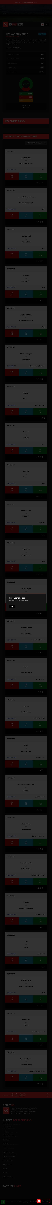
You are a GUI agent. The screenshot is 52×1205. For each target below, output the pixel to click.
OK (12, 606)
